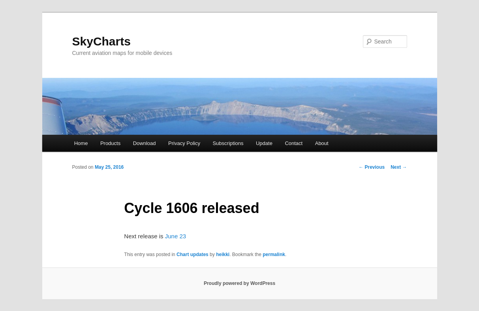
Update (264, 143)
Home (81, 143)
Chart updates (193, 254)
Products (110, 143)
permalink (274, 254)
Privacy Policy (184, 143)
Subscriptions (227, 143)
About (322, 143)
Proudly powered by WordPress (239, 283)
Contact (293, 143)
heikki (222, 254)
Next (399, 167)
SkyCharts (101, 41)
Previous (372, 167)
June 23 (175, 236)
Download (144, 143)
